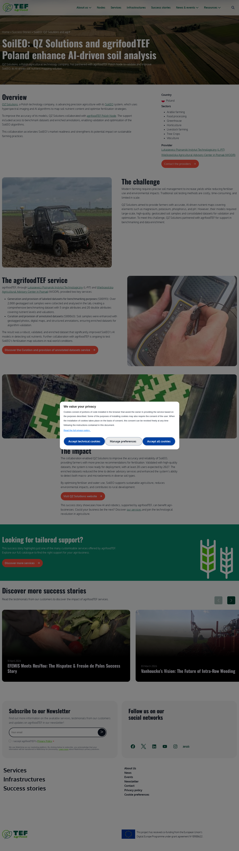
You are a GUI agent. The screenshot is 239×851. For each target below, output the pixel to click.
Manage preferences (124, 441)
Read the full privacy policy (77, 430)
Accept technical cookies (84, 441)
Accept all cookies (159, 441)
